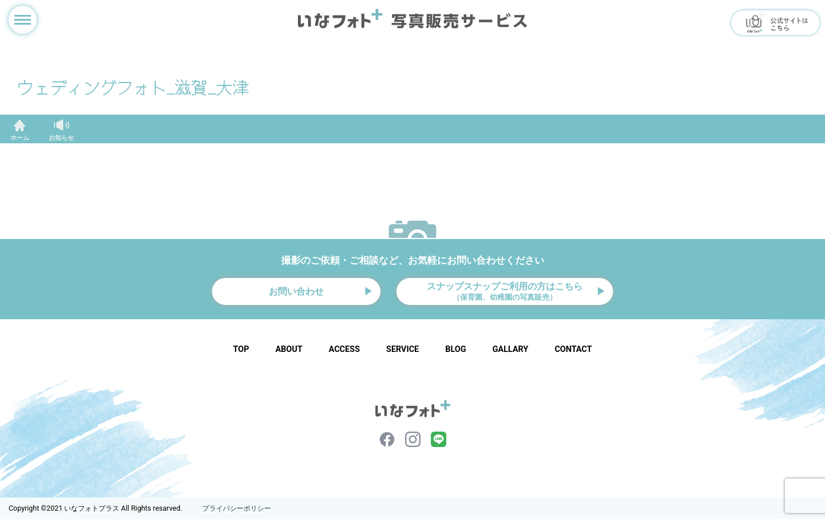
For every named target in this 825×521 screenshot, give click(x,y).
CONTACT (573, 351)
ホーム (19, 138)
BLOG (455, 351)
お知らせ (61, 138)
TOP (241, 351)
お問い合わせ (296, 292)
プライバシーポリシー (236, 510)
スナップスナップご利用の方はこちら (504, 292)
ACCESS (344, 351)
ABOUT (289, 351)
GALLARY (510, 351)
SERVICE (402, 351)
